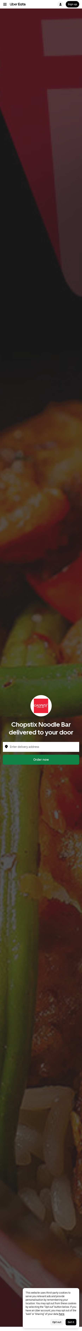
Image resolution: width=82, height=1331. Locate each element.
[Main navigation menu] (5, 4)
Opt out (56, 1322)
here (61, 1314)
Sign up (72, 4)
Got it (71, 1322)
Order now (41, 759)
